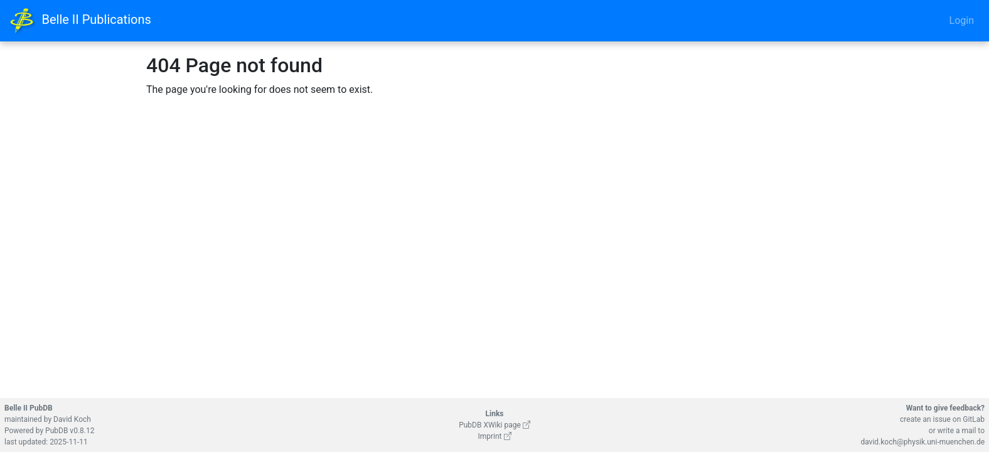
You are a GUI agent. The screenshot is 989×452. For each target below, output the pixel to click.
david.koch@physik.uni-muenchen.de (922, 442)
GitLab (974, 419)
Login (961, 20)
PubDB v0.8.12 (69, 430)
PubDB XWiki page (494, 425)
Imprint (494, 436)
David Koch (72, 419)
